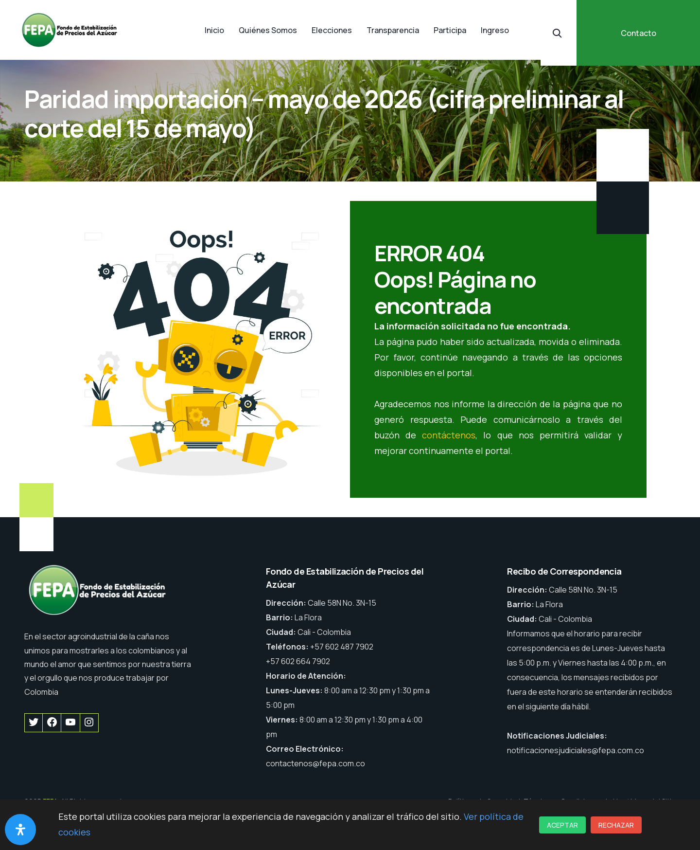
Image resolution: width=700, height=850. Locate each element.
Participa (450, 30)
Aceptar (562, 825)
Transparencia (393, 30)
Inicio (214, 30)
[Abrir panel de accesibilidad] (20, 829)
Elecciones (332, 30)
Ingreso (495, 30)
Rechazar (616, 825)
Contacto (638, 33)
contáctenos (448, 435)
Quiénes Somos (268, 30)
